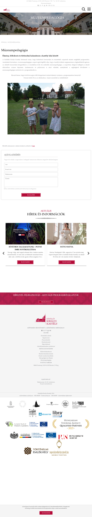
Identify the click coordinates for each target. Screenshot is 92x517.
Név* (5, 163)
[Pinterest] (42, 5)
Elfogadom (46, 513)
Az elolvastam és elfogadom (20, 189)
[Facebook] (38, 5)
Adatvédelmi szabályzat (26, 395)
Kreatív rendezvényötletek (46, 356)
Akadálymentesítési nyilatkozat (46, 346)
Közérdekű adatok (46, 335)
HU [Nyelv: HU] (49, 5)
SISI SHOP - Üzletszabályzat (42, 395)
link (33, 146)
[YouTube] (44, 5)
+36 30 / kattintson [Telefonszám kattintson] (60, 1)
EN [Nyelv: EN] (52, 5)
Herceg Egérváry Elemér (46, 358)
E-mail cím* (7, 168)
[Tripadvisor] (46, 5)
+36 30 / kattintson (50, 382)
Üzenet (6, 178)
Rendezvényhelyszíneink (46, 354)
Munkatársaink (46, 342)
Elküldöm (31, 195)
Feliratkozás (46, 302)
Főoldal (4, 42)
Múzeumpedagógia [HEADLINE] (46, 3)
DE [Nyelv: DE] (54, 5)
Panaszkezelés (46, 340)
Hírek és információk (46, 214)
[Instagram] (40, 5)
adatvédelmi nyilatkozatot (15, 189)
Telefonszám (7, 173)
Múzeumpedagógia (14, 42)
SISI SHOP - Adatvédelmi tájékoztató (61, 395)
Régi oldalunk (46, 344)
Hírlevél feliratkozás (46, 351)
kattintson (49, 384)
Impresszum (46, 338)
